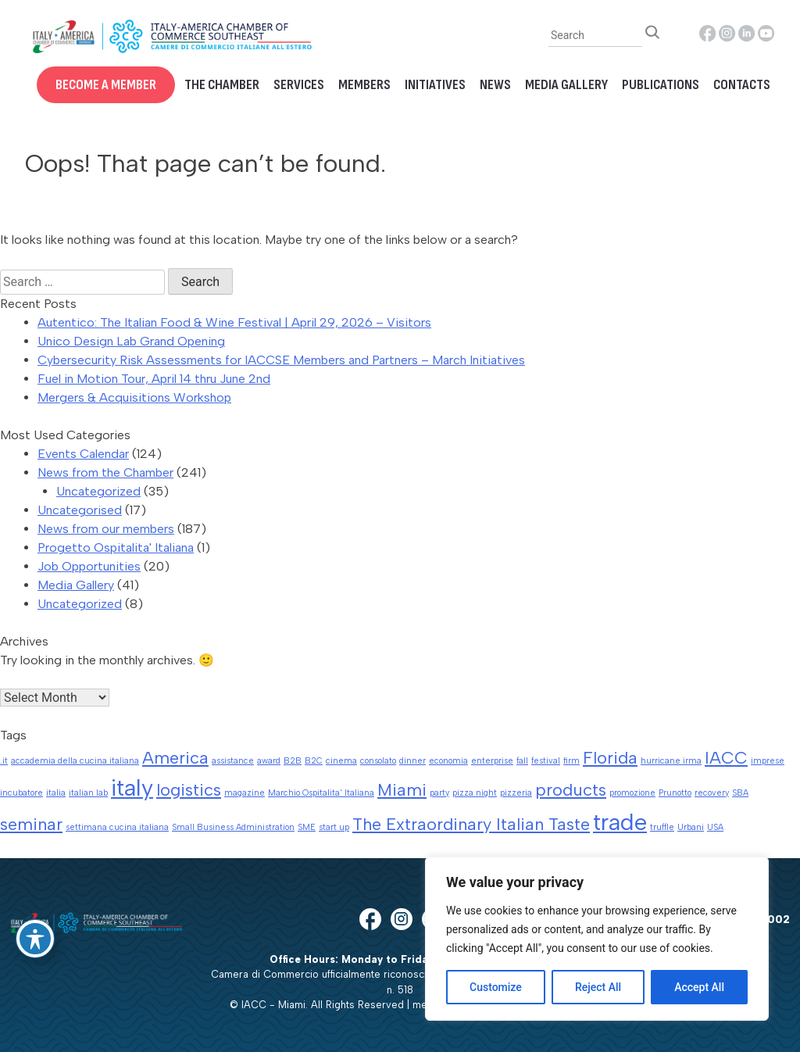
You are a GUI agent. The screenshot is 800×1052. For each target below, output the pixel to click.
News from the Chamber (105, 472)
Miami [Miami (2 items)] (402, 789)
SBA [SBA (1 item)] (740, 793)
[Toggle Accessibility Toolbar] (35, 938)
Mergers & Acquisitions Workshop (134, 397)
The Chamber (221, 85)
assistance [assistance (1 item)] (233, 761)
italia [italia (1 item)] (56, 793)
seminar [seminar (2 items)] (31, 824)
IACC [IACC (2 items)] (726, 757)
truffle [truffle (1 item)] (662, 827)
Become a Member (105, 85)
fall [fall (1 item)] (522, 761)
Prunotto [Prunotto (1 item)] (675, 793)
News (495, 85)
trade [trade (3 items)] (620, 822)
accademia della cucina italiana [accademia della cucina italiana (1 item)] (75, 761)
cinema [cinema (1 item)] (341, 761)
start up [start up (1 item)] (334, 827)
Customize (496, 987)
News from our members (106, 528)
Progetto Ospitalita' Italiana (116, 547)
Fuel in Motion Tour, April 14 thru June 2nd (154, 378)
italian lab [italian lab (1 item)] (88, 793)
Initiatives (435, 85)
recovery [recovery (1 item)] (712, 793)
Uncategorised (80, 510)
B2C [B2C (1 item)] (314, 761)
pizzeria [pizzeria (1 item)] (516, 793)
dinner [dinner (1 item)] (412, 761)
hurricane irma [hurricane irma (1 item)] (671, 761)
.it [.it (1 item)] (4, 761)
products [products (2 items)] (570, 789)
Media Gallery (566, 85)
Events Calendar (83, 453)
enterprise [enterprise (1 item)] (492, 761)
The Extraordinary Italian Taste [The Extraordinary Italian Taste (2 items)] (471, 824)
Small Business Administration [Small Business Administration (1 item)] (233, 827)
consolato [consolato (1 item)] (378, 761)
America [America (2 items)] (175, 757)
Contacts (741, 85)
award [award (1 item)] (268, 761)
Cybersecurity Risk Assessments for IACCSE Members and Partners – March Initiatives (281, 359)
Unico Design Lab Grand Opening (131, 341)
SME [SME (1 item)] (307, 827)
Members (364, 85)
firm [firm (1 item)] (571, 761)
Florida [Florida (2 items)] (610, 757)
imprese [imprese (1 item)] (767, 761)
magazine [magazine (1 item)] (244, 793)
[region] (597, 939)
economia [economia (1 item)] (448, 761)
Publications (660, 85)
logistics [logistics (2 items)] (188, 789)
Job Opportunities (89, 566)
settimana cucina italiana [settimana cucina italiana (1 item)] (117, 827)
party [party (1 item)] (439, 793)
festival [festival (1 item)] (545, 761)
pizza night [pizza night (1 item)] (474, 793)
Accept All (699, 987)
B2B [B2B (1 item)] (293, 761)
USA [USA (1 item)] (715, 827)
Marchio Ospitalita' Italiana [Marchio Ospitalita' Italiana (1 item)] (321, 793)
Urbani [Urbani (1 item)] (690, 827)
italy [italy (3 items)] (132, 787)
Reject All (598, 987)
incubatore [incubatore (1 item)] (21, 793)
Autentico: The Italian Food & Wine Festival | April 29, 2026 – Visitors (234, 322)
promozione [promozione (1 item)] (632, 793)
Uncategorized (98, 491)
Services (298, 85)
